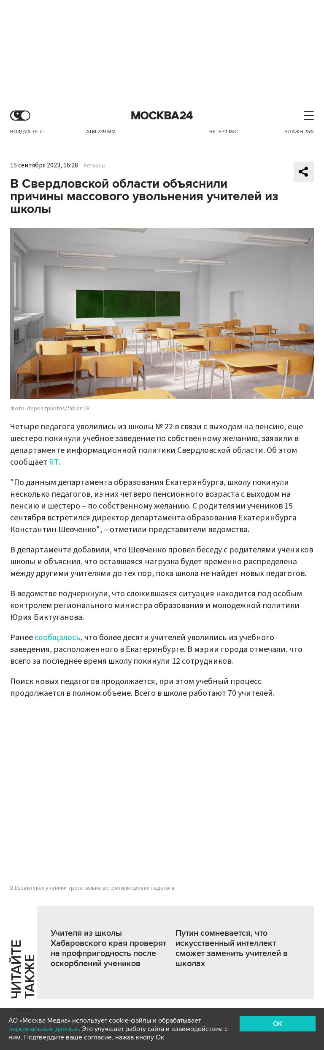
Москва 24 (162, 116)
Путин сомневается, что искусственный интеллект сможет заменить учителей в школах (232, 948)
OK (277, 1024)
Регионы (94, 166)
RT (54, 462)
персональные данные (43, 1029)
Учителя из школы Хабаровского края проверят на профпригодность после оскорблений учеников (108, 948)
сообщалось (58, 637)
